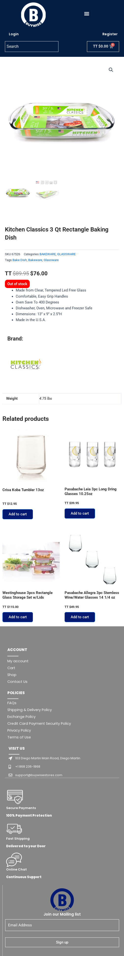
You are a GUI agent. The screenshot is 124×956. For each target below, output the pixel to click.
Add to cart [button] (18, 514)
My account (17, 746)
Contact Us (17, 767)
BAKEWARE (48, 254)
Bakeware (35, 260)
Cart (11, 753)
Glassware (51, 260)
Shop (11, 760)
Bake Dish (20, 260)
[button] (85, 14)
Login (14, 34)
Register (110, 34)
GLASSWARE (66, 254)
